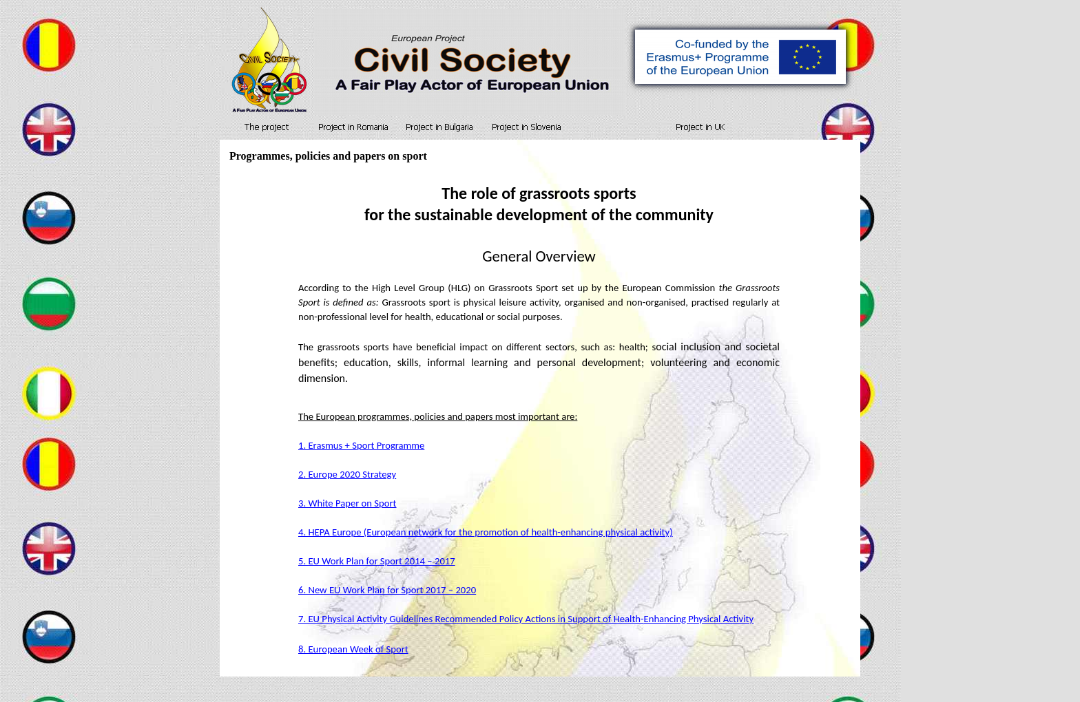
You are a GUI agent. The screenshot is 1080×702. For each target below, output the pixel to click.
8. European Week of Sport (353, 649)
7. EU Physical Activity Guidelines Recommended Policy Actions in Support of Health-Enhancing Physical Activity (526, 619)
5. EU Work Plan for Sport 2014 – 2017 (376, 561)
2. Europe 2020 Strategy (347, 474)
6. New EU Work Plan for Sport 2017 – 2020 (387, 590)
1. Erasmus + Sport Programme (361, 445)
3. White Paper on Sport (347, 503)
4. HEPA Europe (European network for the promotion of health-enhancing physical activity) (485, 532)
